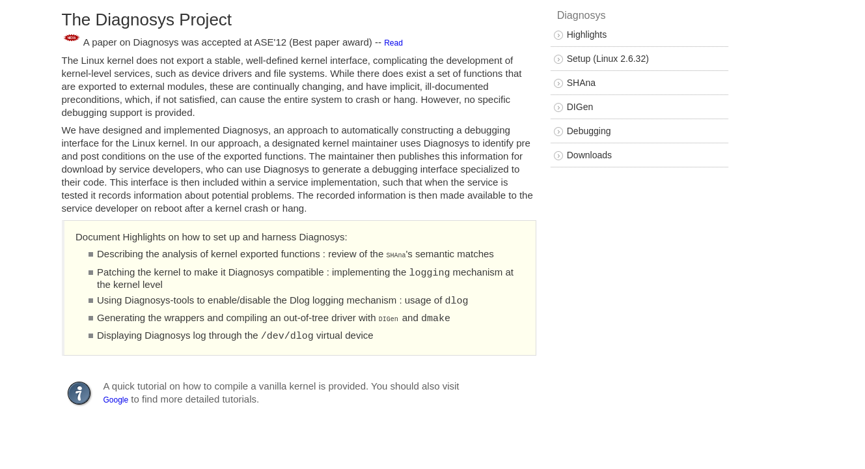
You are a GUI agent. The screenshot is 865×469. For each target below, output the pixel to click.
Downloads (589, 155)
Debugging (589, 131)
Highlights (587, 34)
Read (393, 42)
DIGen (580, 107)
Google (116, 394)
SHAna (581, 83)
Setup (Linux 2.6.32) (608, 58)
